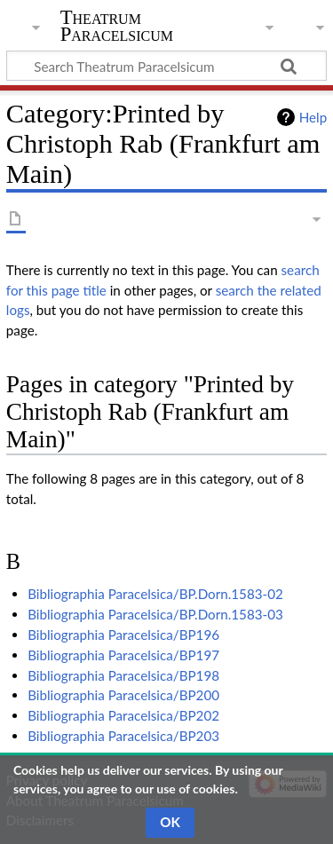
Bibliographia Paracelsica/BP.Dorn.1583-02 (155, 594)
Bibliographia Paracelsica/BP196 (123, 635)
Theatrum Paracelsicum (116, 26)
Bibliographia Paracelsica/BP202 (123, 715)
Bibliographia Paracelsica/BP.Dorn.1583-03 (155, 614)
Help (313, 117)
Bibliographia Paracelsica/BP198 (123, 675)
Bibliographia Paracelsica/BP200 (123, 695)
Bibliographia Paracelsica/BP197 (123, 655)
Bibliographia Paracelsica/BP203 (123, 736)
